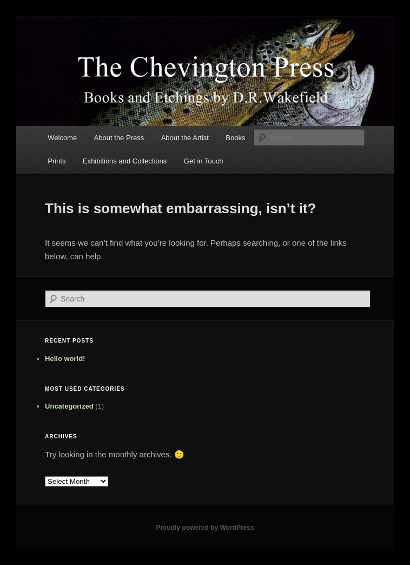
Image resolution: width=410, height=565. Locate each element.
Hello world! (65, 358)
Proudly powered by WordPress (205, 527)
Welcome (62, 138)
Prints (56, 161)
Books (235, 138)
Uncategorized (69, 406)
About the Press (119, 138)
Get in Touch (203, 161)
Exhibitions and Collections (125, 161)
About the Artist (185, 138)
